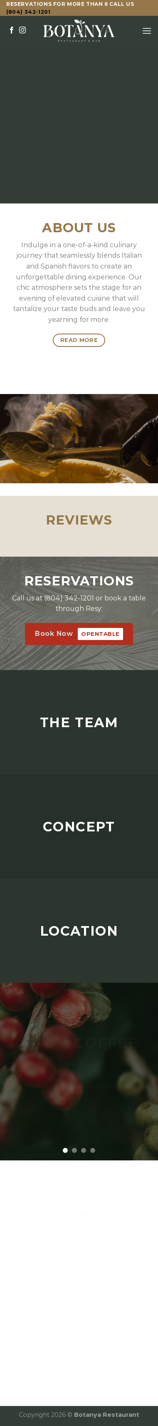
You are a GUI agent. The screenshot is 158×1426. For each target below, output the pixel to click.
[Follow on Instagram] (22, 30)
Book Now (79, 634)
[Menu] (147, 30)
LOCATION (79, 930)
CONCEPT (79, 826)
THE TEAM (79, 722)
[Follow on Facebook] (11, 30)
